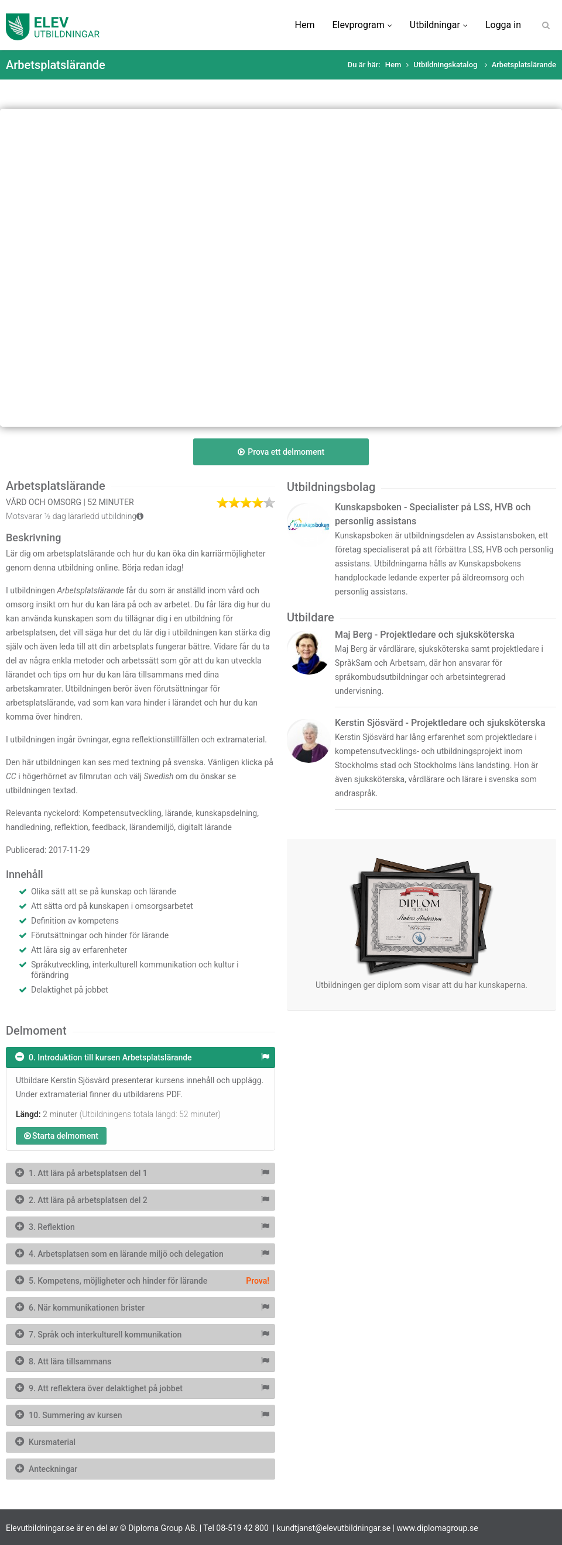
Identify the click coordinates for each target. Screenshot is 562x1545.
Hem (305, 24)
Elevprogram (362, 24)
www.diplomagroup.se (437, 1528)
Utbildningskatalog (446, 64)
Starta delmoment (61, 1135)
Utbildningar (439, 24)
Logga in (503, 24)
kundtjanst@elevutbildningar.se (334, 1528)
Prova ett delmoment (281, 452)
